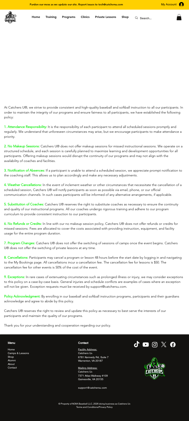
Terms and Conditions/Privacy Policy (94, 407)
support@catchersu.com (108, 287)
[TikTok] (136, 344)
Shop (11, 356)
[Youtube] (145, 344)
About (11, 364)
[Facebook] (172, 344)
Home (11, 349)
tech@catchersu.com (110, 4)
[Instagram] (154, 344)
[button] (179, 17)
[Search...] (153, 18)
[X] (163, 344)
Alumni (12, 360)
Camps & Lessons (18, 353)
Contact (12, 367)
